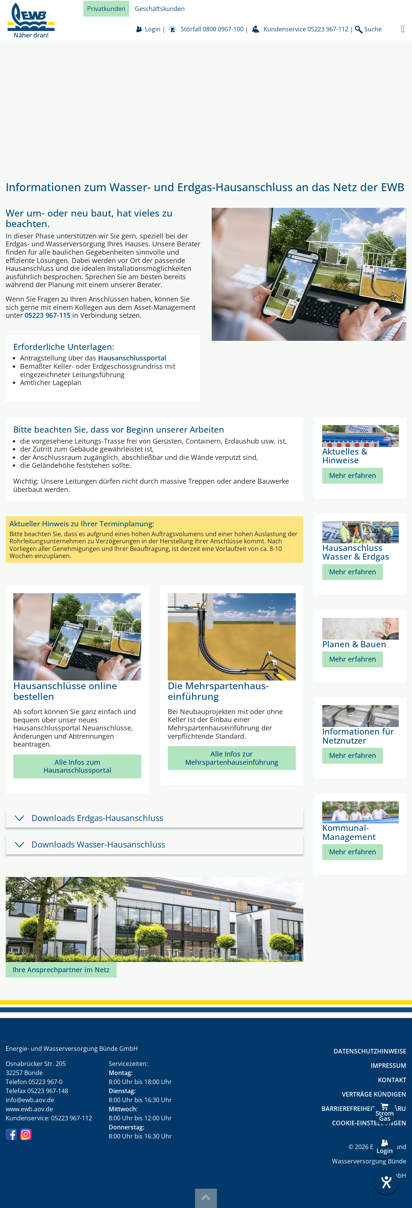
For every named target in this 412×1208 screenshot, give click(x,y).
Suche (368, 29)
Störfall (212, 29)
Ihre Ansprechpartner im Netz (61, 969)
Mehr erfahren (352, 475)
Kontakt (392, 1080)
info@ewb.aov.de (30, 1100)
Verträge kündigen (374, 1094)
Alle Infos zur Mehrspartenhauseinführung (231, 758)
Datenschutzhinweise (370, 1051)
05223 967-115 (47, 315)
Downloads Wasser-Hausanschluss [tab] (98, 844)
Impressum (388, 1065)
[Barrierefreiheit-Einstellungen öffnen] (385, 1182)
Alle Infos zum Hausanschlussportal (77, 766)
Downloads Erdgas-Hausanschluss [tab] (97, 817)
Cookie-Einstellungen (369, 1123)
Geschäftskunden (160, 9)
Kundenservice (306, 29)
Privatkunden (106, 9)
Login (153, 29)
